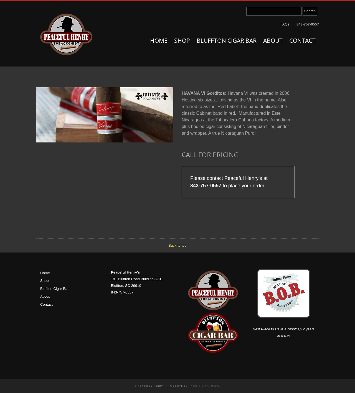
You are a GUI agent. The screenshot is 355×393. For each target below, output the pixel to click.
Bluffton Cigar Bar (227, 41)
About (273, 41)
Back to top (177, 245)
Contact (302, 41)
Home (159, 41)
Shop (182, 41)
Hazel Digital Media (204, 386)
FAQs (285, 24)
